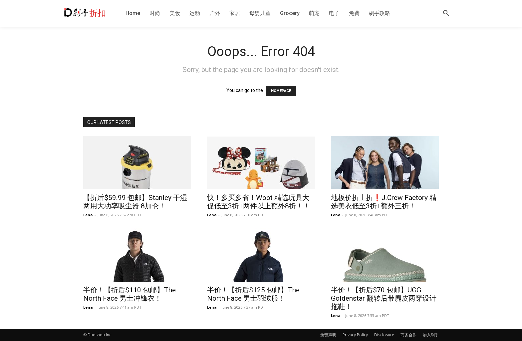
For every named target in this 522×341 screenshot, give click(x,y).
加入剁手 (431, 335)
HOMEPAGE (281, 91)
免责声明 (328, 335)
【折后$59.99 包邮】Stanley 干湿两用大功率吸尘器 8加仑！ (135, 202)
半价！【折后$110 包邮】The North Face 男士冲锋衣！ (129, 294)
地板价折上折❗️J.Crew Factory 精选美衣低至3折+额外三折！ (383, 202)
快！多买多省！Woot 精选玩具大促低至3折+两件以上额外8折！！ (258, 202)
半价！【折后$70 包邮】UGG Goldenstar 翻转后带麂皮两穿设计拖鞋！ (383, 298)
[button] (446, 13)
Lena (88, 214)
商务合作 (408, 335)
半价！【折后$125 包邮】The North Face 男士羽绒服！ (253, 294)
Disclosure (384, 335)
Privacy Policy (355, 335)
